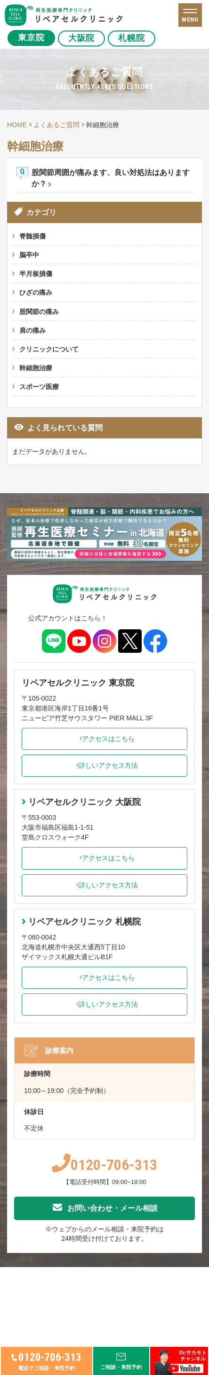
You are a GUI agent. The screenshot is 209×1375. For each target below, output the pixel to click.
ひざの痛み (35, 292)
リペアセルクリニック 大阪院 (81, 802)
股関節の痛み (39, 311)
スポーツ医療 (39, 386)
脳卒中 (29, 255)
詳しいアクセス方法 (105, 765)
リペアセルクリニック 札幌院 (81, 921)
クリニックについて (49, 349)
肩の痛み (32, 330)
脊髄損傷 (32, 236)
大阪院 (81, 38)
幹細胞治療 (35, 368)
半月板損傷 (35, 273)
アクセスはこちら (105, 738)
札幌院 (131, 38)
